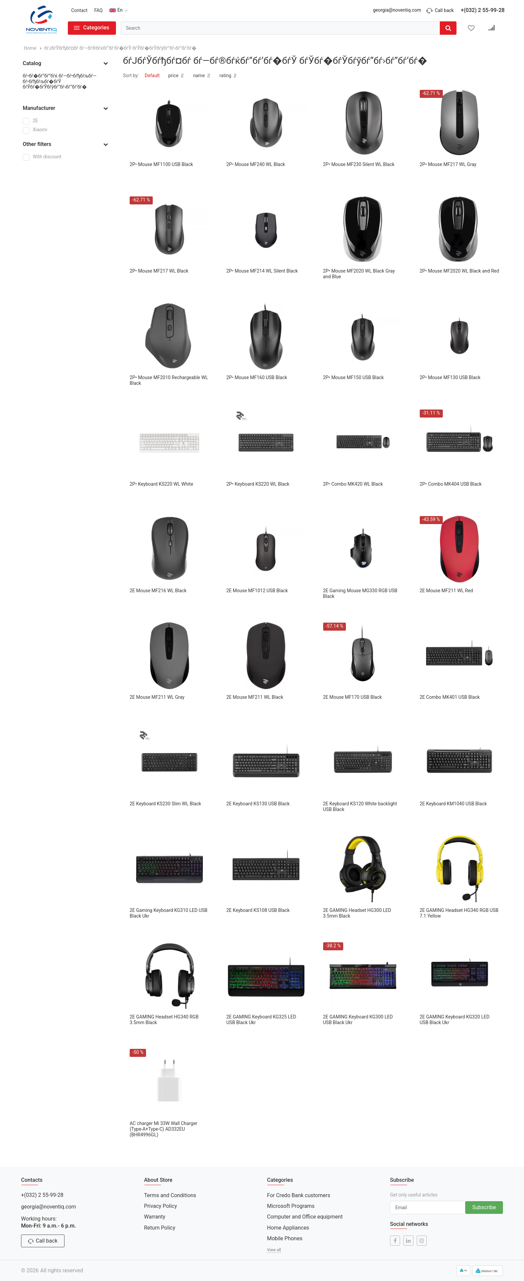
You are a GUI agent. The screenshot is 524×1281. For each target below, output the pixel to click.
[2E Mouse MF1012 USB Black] (266, 549)
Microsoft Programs (290, 1206)
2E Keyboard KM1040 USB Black (453, 803)
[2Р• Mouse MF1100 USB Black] (169, 123)
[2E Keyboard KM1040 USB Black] (459, 762)
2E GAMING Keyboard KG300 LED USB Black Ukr (358, 1019)
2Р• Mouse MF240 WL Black (255, 164)
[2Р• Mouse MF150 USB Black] (363, 336)
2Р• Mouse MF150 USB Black (353, 377)
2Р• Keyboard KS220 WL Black (257, 484)
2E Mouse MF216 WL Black (158, 590)
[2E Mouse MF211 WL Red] (459, 549)
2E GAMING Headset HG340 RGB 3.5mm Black (164, 1019)
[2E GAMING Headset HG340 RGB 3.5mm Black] (169, 975)
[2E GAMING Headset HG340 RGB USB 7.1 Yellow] (459, 868)
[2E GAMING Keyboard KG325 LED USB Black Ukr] (266, 975)
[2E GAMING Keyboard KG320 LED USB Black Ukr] (459, 975)
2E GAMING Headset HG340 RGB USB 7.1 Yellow (459, 913)
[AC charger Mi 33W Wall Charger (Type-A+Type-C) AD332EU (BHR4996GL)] (169, 1082)
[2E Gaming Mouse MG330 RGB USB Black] (363, 549)
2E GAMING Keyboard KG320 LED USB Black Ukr (455, 1019)
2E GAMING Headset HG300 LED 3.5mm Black (357, 913)
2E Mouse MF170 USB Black (352, 697)
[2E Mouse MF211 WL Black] (266, 655)
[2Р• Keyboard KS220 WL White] (169, 442)
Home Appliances (288, 1228)
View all (274, 1250)
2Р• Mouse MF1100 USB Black (161, 164)
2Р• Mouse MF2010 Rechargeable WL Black (169, 380)
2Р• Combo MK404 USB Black (451, 484)
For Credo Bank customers (298, 1195)
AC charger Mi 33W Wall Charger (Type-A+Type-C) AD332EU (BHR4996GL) (163, 1129)
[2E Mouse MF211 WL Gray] (169, 655)
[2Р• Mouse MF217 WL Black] (169, 229)
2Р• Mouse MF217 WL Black (159, 271)
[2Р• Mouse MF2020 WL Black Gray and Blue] (363, 229)
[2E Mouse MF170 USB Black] (363, 655)
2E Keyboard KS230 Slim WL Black (165, 803)
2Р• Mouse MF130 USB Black (450, 377)
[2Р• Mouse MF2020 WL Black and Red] (459, 229)
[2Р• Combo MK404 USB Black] (459, 442)
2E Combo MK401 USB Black (450, 697)
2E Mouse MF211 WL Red (446, 590)
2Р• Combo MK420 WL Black (353, 484)
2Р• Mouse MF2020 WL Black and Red (459, 271)
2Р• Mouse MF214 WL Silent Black (262, 271)
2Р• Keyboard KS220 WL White (161, 484)
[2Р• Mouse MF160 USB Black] (266, 336)
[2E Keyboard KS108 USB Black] (266, 868)
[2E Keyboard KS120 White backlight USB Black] (363, 762)
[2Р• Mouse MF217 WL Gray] (459, 123)
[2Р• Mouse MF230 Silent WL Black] (363, 123)
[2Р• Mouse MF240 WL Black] (266, 123)
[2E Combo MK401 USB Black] (459, 655)
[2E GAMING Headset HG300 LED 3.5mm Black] (363, 868)
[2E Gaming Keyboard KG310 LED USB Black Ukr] (169, 868)
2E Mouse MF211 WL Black (254, 697)
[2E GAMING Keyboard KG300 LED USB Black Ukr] (363, 975)
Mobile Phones (284, 1238)
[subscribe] (428, 1207)
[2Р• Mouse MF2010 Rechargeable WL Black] (169, 336)
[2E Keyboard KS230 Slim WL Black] (169, 762)
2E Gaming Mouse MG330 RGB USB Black (360, 593)
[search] (288, 28)
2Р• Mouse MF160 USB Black (256, 377)
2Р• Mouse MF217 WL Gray (448, 164)
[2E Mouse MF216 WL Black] (169, 549)
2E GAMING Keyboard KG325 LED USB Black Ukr (261, 1019)
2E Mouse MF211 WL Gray (157, 697)
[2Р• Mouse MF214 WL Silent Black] (266, 229)
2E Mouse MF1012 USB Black (257, 590)
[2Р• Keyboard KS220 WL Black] (266, 442)
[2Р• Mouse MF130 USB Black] (459, 336)
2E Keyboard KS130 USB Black (257, 803)
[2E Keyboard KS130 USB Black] (266, 762)
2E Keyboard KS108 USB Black (257, 910)
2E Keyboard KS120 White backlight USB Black (360, 806)
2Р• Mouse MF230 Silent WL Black (359, 164)
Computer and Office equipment (305, 1217)
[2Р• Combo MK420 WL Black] (363, 442)
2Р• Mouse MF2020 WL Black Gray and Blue (359, 273)
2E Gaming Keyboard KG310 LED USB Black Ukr (169, 913)
